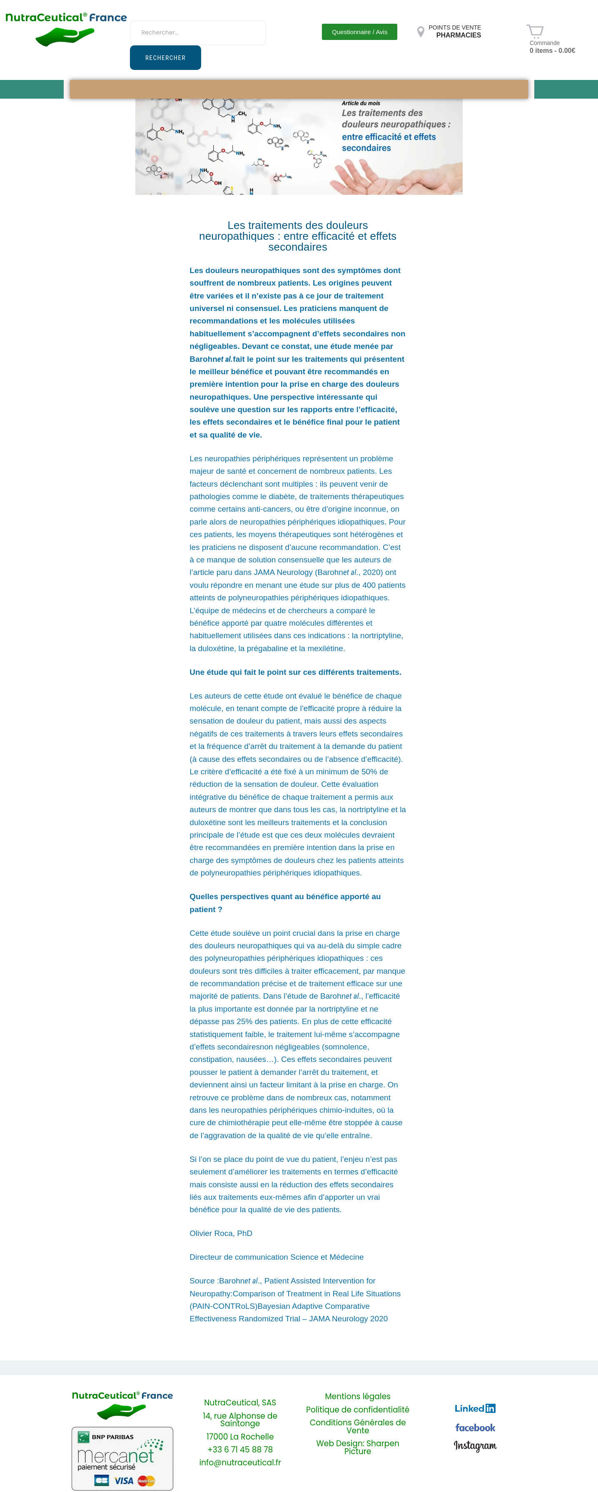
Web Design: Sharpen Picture (357, 1448)
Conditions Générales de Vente (358, 1427)
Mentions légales (358, 1397)
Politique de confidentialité (357, 1410)
